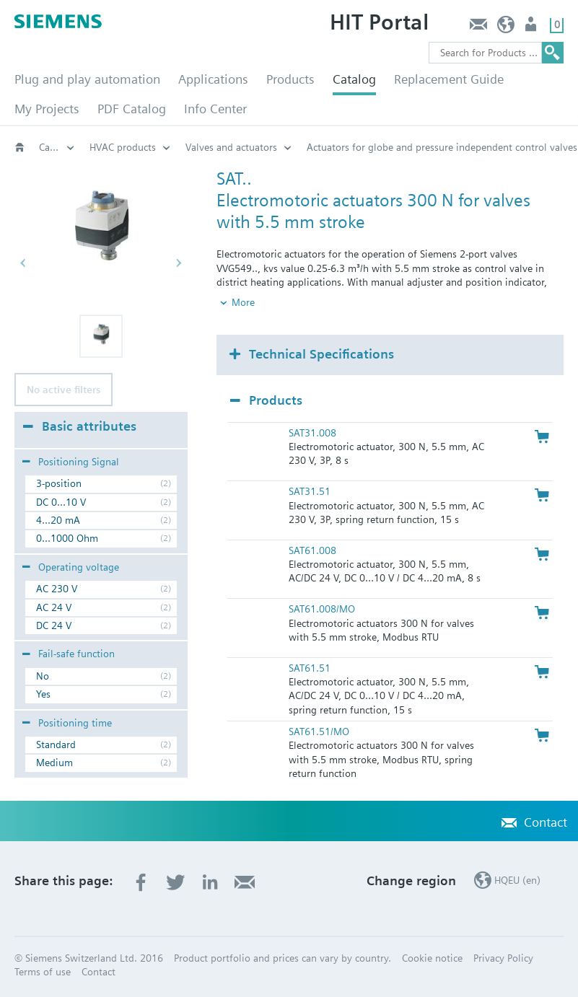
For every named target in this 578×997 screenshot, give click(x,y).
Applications (213, 79)
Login (532, 27)
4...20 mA (58, 520)
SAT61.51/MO (319, 731)
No (42, 676)
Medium (54, 762)
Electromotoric (121, 147)
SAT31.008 (312, 433)
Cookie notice (432, 958)
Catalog (354, 79)
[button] (101, 336)
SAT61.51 (309, 668)
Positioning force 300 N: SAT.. (250, 147)
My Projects (46, 108)
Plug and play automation (87, 79)
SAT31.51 (309, 491)
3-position (59, 483)
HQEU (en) (506, 27)
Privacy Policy (503, 958)
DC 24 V (53, 625)
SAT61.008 (312, 550)
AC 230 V (56, 588)
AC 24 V (53, 607)
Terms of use (42, 972)
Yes (43, 694)
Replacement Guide (449, 79)
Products (290, 79)
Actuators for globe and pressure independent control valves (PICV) (57, 147)
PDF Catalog (131, 108)
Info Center (215, 108)
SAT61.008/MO (322, 609)
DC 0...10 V (61, 502)
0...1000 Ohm (67, 538)
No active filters (63, 389)
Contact (478, 27)
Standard (56, 744)
